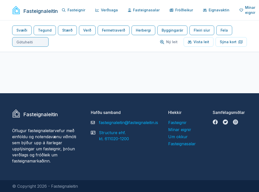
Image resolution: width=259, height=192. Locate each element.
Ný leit (169, 42)
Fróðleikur (181, 10)
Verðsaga (106, 10)
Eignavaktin (216, 10)
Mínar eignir (179, 129)
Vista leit (198, 42)
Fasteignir (73, 10)
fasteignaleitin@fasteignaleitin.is (128, 122)
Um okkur (178, 136)
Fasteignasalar (144, 10)
